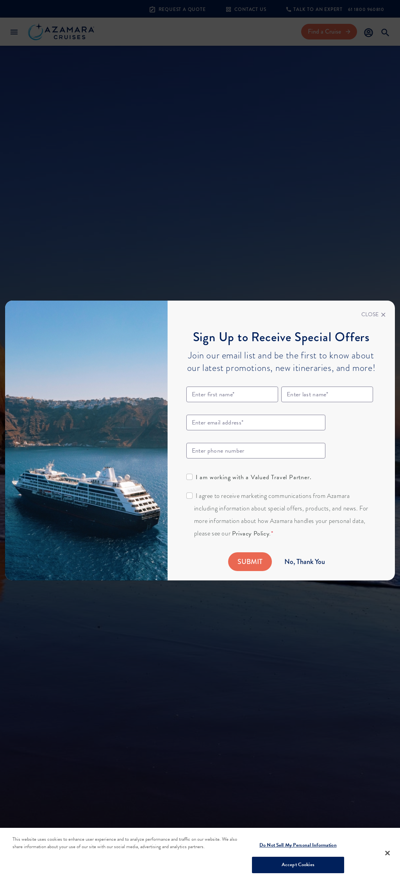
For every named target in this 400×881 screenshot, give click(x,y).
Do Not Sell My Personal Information (298, 845)
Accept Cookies (298, 864)
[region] (200, 854)
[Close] (373, 314)
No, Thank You (304, 562)
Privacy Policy (250, 533)
